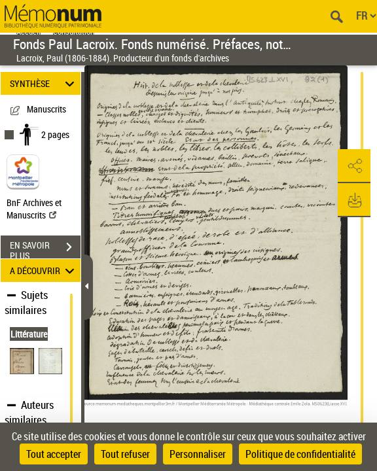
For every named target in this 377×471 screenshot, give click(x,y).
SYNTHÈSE (44, 83)
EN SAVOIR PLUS (45, 248)
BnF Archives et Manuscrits (34, 208)
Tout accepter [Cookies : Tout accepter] (53, 454)
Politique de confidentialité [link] (300, 454)
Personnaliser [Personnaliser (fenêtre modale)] (198, 454)
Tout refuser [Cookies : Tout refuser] (125, 454)
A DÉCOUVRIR (44, 270)
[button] (354, 166)
